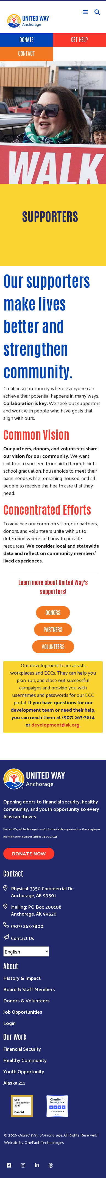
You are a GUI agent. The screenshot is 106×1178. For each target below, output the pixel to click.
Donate (26, 39)
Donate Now (29, 853)
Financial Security (22, 1048)
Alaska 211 (14, 1082)
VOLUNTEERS (53, 646)
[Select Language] (26, 951)
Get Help (79, 39)
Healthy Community (25, 1060)
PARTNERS (53, 629)
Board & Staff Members (29, 989)
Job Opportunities (22, 1011)
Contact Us (22, 938)
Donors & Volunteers (26, 1000)
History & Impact (22, 978)
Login (9, 1023)
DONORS (53, 612)
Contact (26, 53)
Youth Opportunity (23, 1071)
